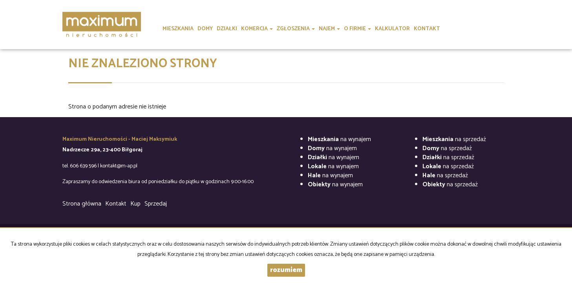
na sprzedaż (454, 139)
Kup (135, 203)
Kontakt (115, 203)
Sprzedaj (155, 203)
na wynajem (339, 139)
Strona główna (81, 203)
